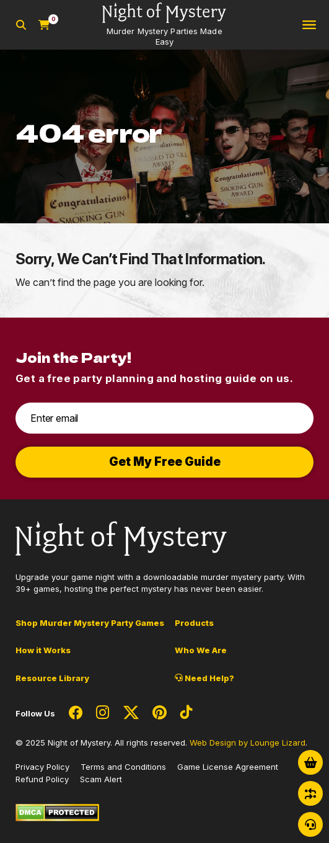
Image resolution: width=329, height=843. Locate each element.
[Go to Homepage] (164, 24)
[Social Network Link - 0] (75, 713)
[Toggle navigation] (309, 25)
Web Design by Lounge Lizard (247, 742)
